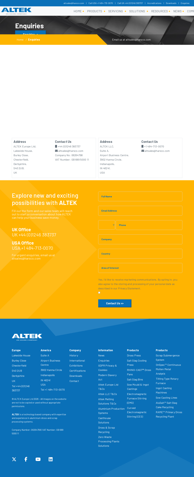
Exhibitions (76, 365)
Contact (74, 381)
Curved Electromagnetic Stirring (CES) (137, 412)
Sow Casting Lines (166, 397)
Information (105, 350)
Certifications (77, 370)
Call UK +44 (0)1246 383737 (130, 3)
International (77, 360)
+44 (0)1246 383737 (67, 146)
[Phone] (149, 225)
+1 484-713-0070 (152, 146)
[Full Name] (140, 196)
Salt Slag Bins (135, 379)
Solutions (137, 11)
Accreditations (154, 3)
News (177, 11)
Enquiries (185, 3)
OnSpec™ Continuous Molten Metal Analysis (168, 369)
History (73, 355)
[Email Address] (140, 211)
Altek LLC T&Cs (107, 394)
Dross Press (134, 355)
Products (94, 11)
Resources (159, 11)
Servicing (115, 11)
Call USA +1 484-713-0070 (101, 3)
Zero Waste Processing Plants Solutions (108, 441)
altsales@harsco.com (74, 3)
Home (78, 11)
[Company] (140, 239)
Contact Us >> (115, 303)
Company (75, 350)
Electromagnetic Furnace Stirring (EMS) (137, 398)
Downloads (171, 3)
